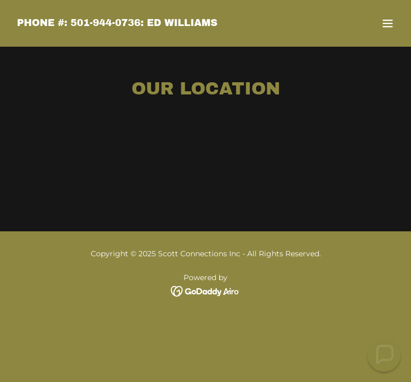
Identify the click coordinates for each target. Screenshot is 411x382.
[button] (387, 23)
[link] (117, 23)
